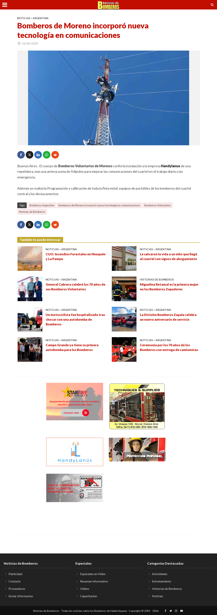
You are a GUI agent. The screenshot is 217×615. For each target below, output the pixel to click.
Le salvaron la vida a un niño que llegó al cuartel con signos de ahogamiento (170, 256)
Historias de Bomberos (157, 279)
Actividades (160, 574)
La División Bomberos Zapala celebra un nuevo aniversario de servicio (169, 317)
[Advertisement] (137, 497)
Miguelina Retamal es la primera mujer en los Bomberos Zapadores (167, 286)
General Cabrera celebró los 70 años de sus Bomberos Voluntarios (74, 286)
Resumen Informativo (94, 581)
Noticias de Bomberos (32, 211)
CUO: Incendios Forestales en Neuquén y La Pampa (69, 256)
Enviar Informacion (21, 595)
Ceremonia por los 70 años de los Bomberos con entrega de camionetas (165, 350)
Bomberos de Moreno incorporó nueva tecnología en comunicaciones (99, 205)
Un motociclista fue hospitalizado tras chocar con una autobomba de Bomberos (73, 320)
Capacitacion (88, 595)
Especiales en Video (93, 574)
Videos (84, 588)
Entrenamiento (161, 581)
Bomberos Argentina (42, 205)
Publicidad (16, 574)
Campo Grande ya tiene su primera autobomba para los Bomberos (73, 347)
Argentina (41, 18)
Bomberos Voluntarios (157, 205)
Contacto (15, 581)
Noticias (23, 18)
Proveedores (17, 588)
